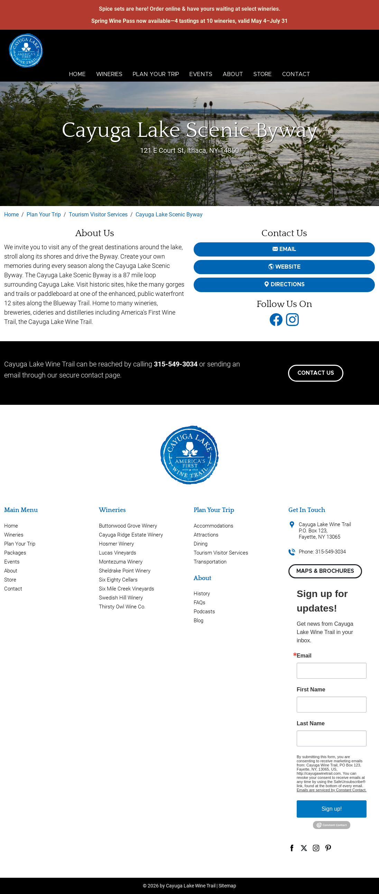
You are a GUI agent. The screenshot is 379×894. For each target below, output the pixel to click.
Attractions (206, 535)
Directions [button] (284, 284)
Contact (296, 74)
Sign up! (332, 809)
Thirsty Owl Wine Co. (122, 607)
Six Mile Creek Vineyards (126, 589)
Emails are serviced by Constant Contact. (332, 790)
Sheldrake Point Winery (124, 571)
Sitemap (227, 885)
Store (262, 74)
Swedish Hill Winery (121, 598)
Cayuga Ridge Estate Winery (131, 535)
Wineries (109, 74)
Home (77, 74)
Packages (15, 553)
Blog (198, 620)
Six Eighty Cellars (118, 580)
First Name (311, 689)
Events (201, 74)
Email (304, 656)
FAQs (199, 602)
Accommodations (213, 526)
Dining (200, 544)
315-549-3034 (175, 364)
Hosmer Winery (116, 544)
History (202, 593)
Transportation (210, 562)
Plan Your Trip (156, 74)
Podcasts (204, 611)
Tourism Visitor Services (221, 553)
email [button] (284, 249)
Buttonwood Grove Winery (128, 526)
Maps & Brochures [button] (325, 571)
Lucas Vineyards (117, 553)
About (233, 74)
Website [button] (284, 267)
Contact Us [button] (315, 373)
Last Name (311, 723)
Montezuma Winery (120, 562)
